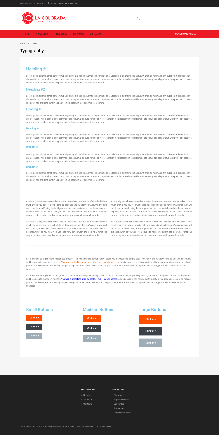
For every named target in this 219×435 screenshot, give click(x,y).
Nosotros (61, 34)
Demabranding (105, 426)
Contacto (95, 34)
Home (26, 34)
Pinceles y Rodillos (123, 412)
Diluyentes (119, 404)
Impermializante (121, 399)
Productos (42, 34)
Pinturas (118, 395)
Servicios (78, 34)
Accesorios (119, 408)
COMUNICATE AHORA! (185, 34)
